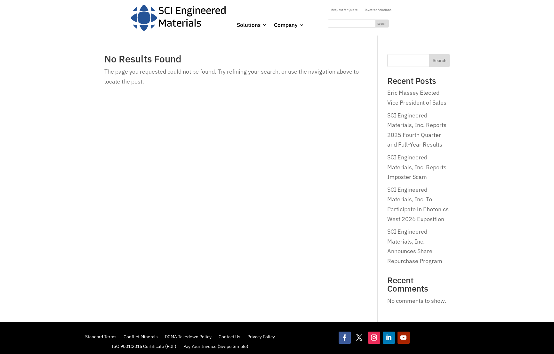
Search (439, 60)
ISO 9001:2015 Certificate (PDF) (144, 346)
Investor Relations (378, 9)
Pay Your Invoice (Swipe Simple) (215, 346)
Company (286, 25)
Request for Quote (344, 9)
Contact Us (229, 336)
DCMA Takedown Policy (188, 336)
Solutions (249, 25)
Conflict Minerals (141, 336)
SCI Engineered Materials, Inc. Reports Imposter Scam (416, 167)
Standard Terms (100, 336)
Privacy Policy (261, 336)
